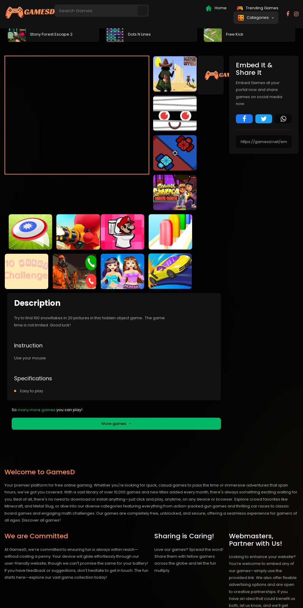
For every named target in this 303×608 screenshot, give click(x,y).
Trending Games (257, 8)
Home (216, 8)
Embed (127, 186)
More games (116, 373)
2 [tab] (152, 48)
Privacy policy (240, 594)
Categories (256, 18)
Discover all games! (41, 469)
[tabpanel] (53, 34)
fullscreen (197, 185)
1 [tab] (143, 48)
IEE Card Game (184, 594)
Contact (213, 594)
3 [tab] (161, 48)
